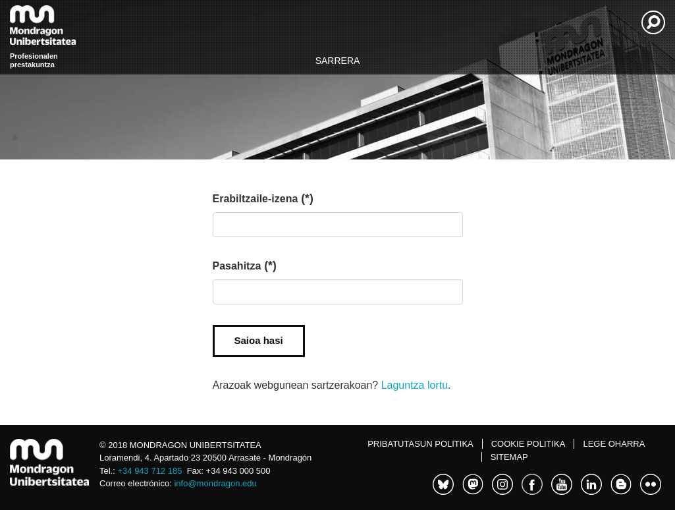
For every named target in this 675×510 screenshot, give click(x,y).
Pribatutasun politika (420, 444)
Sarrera (337, 60)
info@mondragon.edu (215, 483)
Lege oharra (614, 444)
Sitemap (509, 457)
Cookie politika (528, 444)
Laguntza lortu (414, 385)
